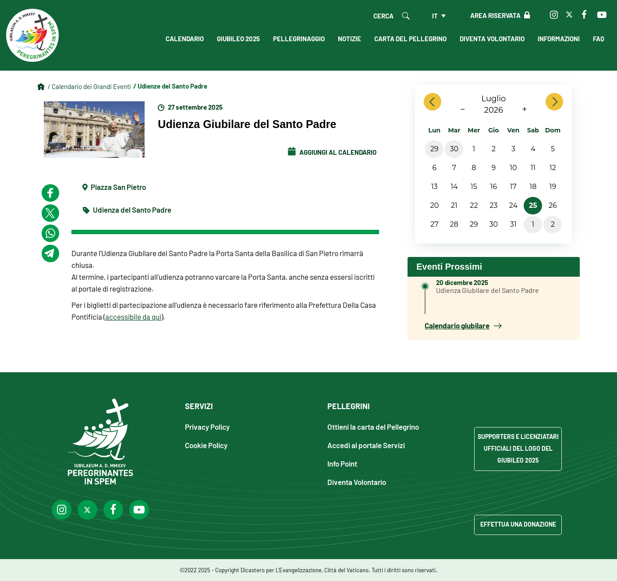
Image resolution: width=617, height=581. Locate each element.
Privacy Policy (207, 426)
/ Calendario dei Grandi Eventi (89, 86)
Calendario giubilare (463, 325)
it (435, 16)
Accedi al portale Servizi (366, 445)
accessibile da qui (133, 316)
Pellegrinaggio (299, 39)
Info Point (342, 463)
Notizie (349, 39)
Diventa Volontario (492, 39)
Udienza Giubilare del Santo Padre (487, 290)
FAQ (598, 39)
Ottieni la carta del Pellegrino (373, 426)
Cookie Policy (206, 445)
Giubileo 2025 (238, 39)
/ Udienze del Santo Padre (170, 86)
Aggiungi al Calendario (332, 152)
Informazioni (559, 39)
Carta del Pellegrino (410, 39)
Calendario (185, 39)
